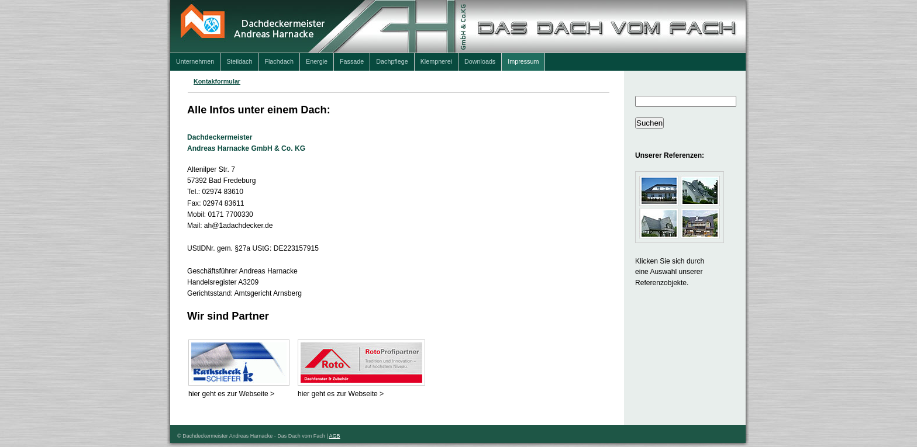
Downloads (479, 61)
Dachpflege (392, 61)
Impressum (523, 61)
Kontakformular (217, 81)
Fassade (352, 61)
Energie (317, 61)
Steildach (239, 61)
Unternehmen (195, 61)
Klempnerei (436, 61)
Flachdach (279, 61)
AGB (334, 436)
